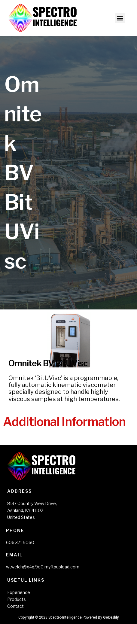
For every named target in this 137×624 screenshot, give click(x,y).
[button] (120, 18)
